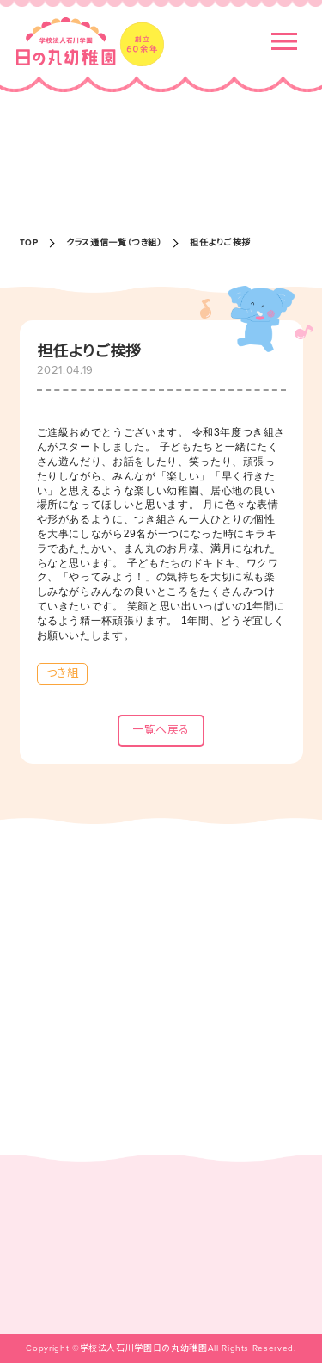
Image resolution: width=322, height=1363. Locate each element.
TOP (29, 243)
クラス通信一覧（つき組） (114, 243)
